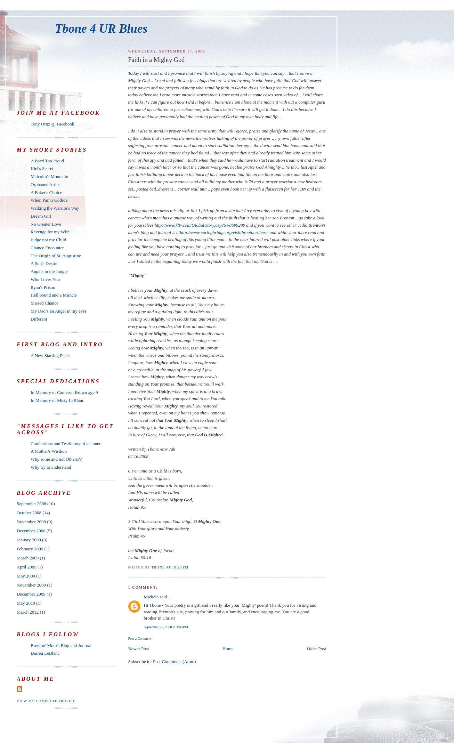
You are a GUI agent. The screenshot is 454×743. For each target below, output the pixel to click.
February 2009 (30, 548)
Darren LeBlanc (45, 653)
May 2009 (26, 576)
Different (39, 319)
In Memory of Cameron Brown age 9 (64, 392)
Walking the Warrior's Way (55, 208)
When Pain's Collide (49, 200)
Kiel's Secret (42, 168)
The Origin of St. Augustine (56, 255)
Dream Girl (41, 216)
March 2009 (28, 557)
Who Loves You (45, 279)
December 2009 (31, 594)
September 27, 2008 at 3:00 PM (166, 627)
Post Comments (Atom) (174, 661)
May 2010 (26, 603)
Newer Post (138, 648)
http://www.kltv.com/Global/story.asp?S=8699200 (200, 225)
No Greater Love (46, 224)
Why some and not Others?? (56, 459)
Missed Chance (44, 303)
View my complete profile (46, 701)
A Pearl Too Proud (47, 160)
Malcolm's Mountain (49, 176)
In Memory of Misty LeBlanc (57, 400)
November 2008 (31, 521)
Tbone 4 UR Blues (101, 28)
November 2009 (31, 585)
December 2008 (31, 530)
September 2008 (31, 503)
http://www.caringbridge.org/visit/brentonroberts (224, 232)
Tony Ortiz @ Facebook (52, 124)
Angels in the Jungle (49, 271)
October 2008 (29, 512)
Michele (151, 596)
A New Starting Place (50, 355)
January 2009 (29, 539)
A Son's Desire (44, 263)
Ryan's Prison (43, 287)
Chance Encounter (47, 247)
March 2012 (28, 612)
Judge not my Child (48, 239)
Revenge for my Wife (50, 231)
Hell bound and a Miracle (54, 295)
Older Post (316, 648)
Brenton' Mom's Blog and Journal (61, 645)
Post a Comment (139, 638)
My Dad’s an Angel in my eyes (59, 311)
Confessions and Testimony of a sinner (65, 443)
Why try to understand (51, 467)
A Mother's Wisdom (49, 451)
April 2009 (27, 567)
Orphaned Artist (45, 184)
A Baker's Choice (46, 192)
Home (228, 648)
